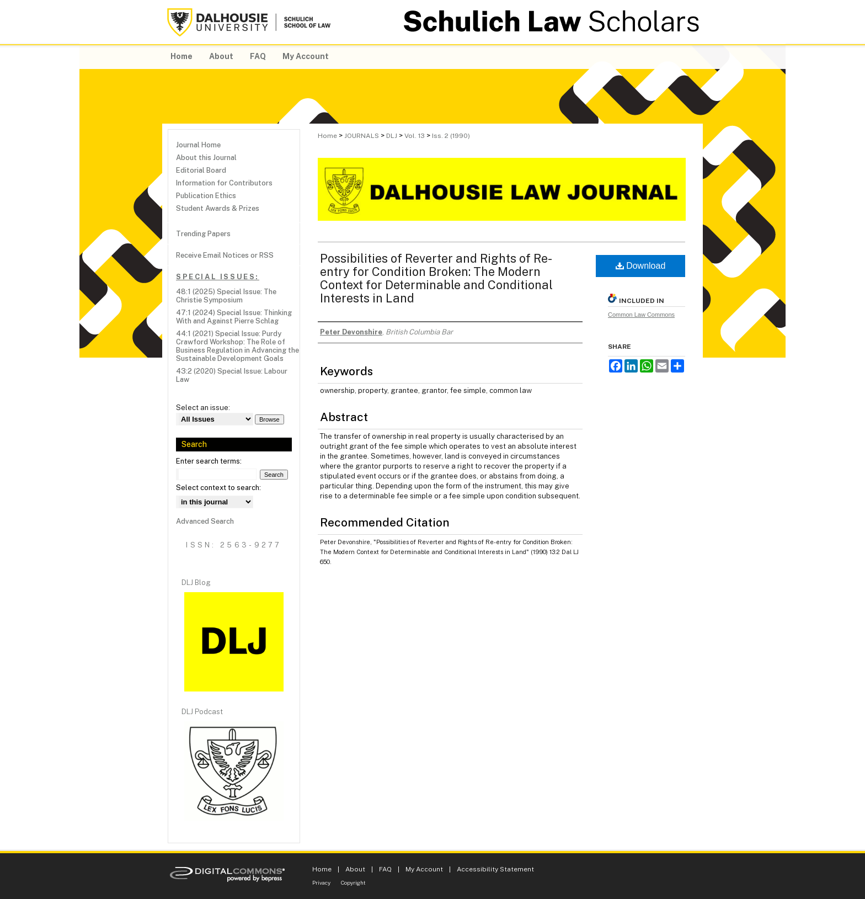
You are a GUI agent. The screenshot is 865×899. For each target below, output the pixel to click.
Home (327, 136)
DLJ (391, 136)
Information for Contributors (224, 183)
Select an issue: (203, 407)
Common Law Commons (641, 314)
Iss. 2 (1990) (451, 136)
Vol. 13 (414, 136)
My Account (424, 869)
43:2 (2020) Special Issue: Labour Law (231, 375)
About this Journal (206, 157)
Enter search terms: (209, 461)
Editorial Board (201, 170)
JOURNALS (361, 136)
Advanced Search (205, 521)
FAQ (385, 869)
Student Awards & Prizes (217, 208)
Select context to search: (218, 487)
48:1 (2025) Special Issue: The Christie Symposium (226, 296)
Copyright (353, 882)
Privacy (321, 882)
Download (641, 265)
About (355, 869)
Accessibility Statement (495, 869)
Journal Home (198, 145)
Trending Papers (203, 234)
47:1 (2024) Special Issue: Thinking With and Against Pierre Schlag (234, 316)
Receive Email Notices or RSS (225, 255)
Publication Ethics (206, 195)
